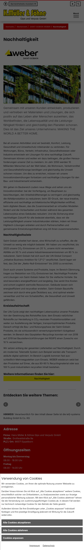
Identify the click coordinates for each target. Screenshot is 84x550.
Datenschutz (49, 545)
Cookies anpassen (13, 538)
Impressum (34, 545)
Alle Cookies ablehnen (15, 530)
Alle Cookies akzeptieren (17, 522)
